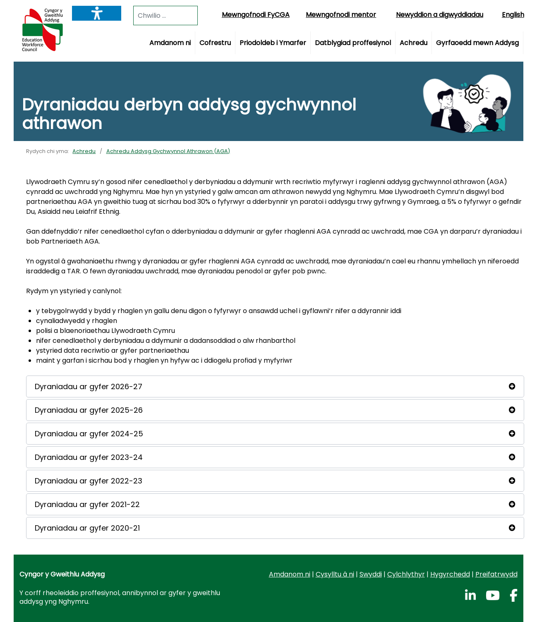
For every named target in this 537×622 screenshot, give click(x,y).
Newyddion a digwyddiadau (439, 14)
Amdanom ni (289, 574)
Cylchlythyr (406, 574)
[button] (275, 386)
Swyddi (371, 574)
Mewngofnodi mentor (341, 14)
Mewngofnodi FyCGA (256, 14)
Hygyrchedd (450, 574)
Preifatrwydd (496, 574)
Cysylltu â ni (335, 574)
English (513, 14)
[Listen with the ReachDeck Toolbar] (96, 13)
